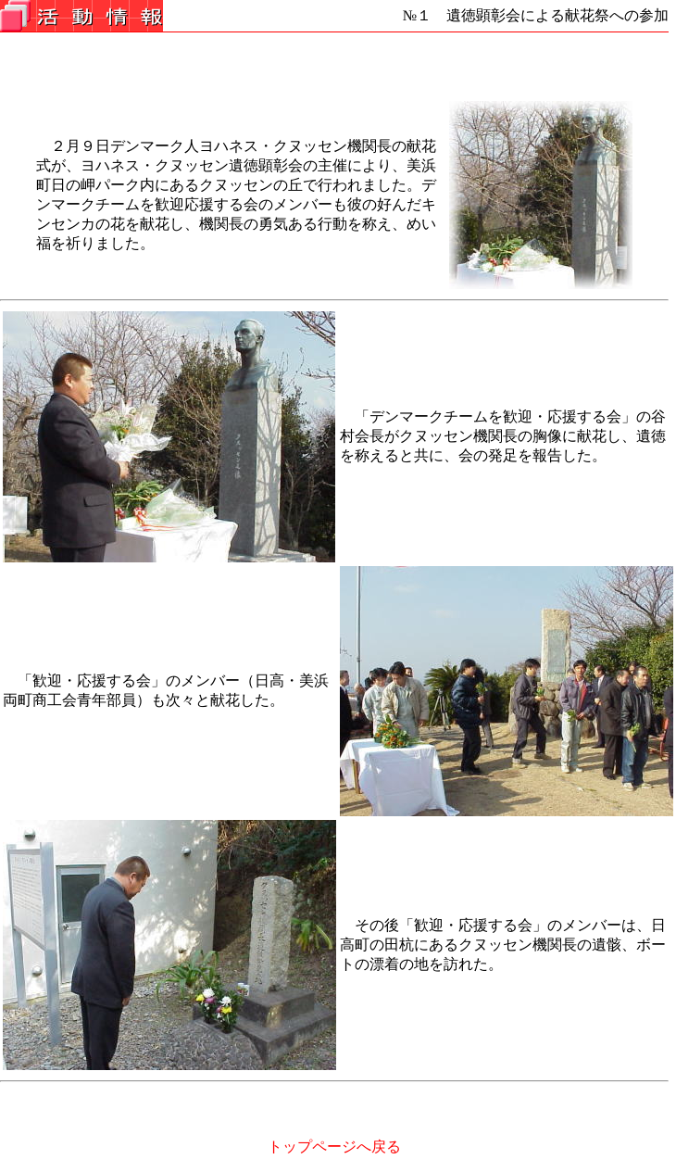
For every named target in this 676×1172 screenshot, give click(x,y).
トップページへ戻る (334, 1146)
